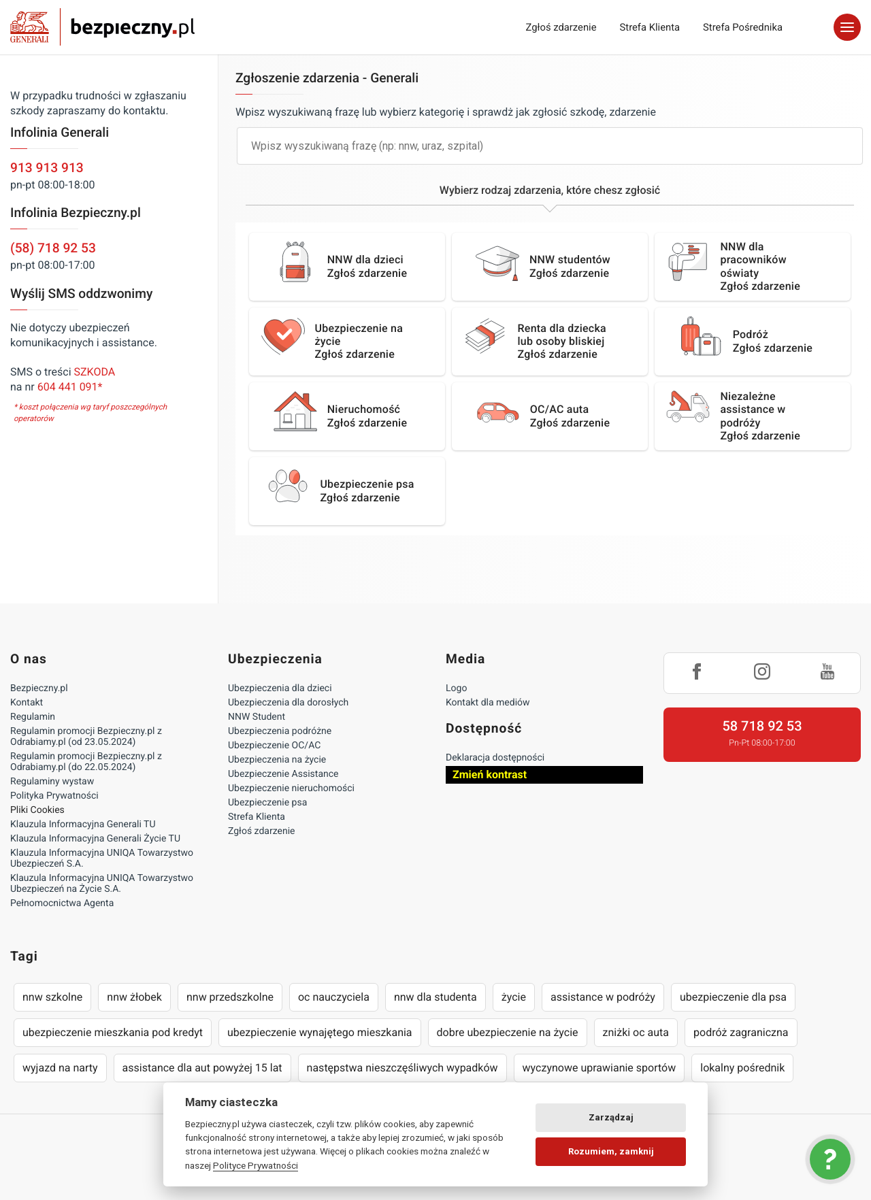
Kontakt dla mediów (488, 702)
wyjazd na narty (60, 1067)
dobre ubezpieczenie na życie (507, 1032)
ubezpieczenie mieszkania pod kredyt (112, 1032)
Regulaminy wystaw (52, 781)
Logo (456, 688)
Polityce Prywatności (255, 1165)
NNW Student (256, 717)
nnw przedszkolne (230, 996)
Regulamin (32, 717)
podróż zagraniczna (740, 1032)
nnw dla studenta (435, 996)
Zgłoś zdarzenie (560, 27)
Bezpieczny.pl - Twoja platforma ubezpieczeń (102, 27)
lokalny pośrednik (742, 1067)
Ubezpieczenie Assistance (283, 774)
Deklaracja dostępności (495, 757)
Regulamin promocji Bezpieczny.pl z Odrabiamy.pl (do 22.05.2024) (86, 762)
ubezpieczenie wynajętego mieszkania (319, 1032)
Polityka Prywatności (54, 795)
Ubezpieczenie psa (267, 802)
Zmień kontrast (490, 774)
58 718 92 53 (762, 726)
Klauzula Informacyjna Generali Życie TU (95, 838)
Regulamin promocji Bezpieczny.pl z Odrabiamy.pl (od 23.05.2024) (86, 737)
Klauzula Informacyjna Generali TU (82, 824)
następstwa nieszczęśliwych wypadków (402, 1067)
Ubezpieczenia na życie (277, 759)
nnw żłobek (134, 996)
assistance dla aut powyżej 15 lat (202, 1067)
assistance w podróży (602, 996)
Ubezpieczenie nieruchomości (291, 788)
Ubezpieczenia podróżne (279, 731)
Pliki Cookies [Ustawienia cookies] (37, 810)
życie (514, 996)
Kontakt (26, 702)
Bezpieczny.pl (39, 688)
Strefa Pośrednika (743, 27)
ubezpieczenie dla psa (733, 996)
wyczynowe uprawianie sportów (599, 1067)
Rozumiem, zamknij (611, 1151)
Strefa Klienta (650, 27)
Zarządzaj (611, 1117)
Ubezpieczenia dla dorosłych (288, 702)
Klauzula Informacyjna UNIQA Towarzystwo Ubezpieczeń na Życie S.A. (101, 884)
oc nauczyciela (333, 996)
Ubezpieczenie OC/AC (274, 745)
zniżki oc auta (636, 1032)
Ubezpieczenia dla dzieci (280, 688)
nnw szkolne (52, 996)
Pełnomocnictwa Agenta (62, 903)
